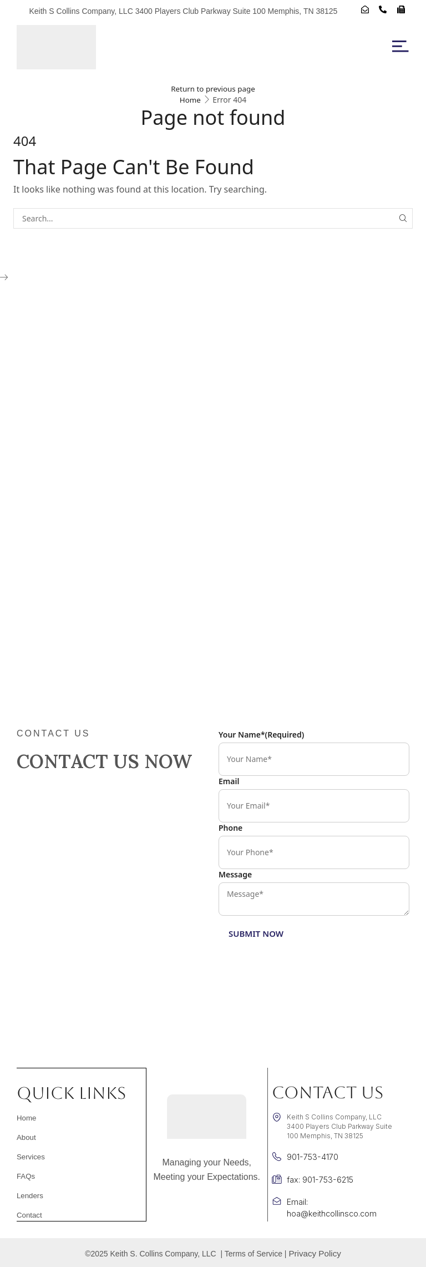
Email (229, 781)
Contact (28, 1215)
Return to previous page (213, 88)
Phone (230, 827)
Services (29, 1156)
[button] (400, 47)
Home (190, 99)
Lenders (28, 1195)
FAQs (25, 1176)
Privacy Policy (315, 1252)
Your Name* (261, 734)
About (25, 1137)
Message (235, 874)
